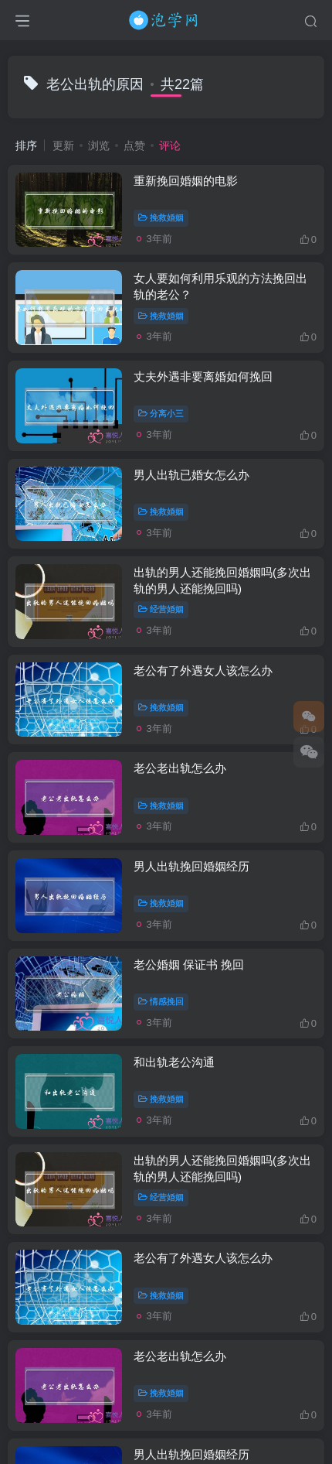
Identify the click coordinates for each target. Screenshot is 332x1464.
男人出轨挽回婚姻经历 (191, 866)
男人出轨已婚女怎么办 (191, 474)
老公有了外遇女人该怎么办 (203, 670)
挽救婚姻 (161, 217)
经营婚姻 (161, 609)
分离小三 (161, 413)
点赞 (134, 145)
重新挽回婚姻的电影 (186, 180)
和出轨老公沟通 (174, 1062)
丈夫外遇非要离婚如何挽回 (203, 376)
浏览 (99, 145)
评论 (170, 145)
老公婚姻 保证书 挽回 (189, 964)
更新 (63, 145)
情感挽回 (161, 1001)
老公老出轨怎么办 (180, 768)
